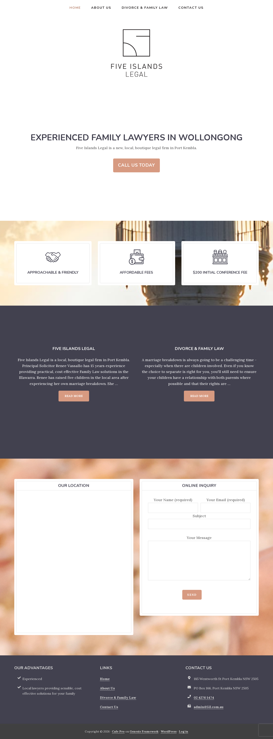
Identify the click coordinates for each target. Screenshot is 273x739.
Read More (77, 398)
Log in (183, 731)
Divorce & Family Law (118, 697)
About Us (107, 688)
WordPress (169, 731)
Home (105, 679)
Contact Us (109, 707)
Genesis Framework (144, 731)
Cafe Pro (118, 731)
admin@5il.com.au (208, 707)
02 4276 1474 (204, 697)
